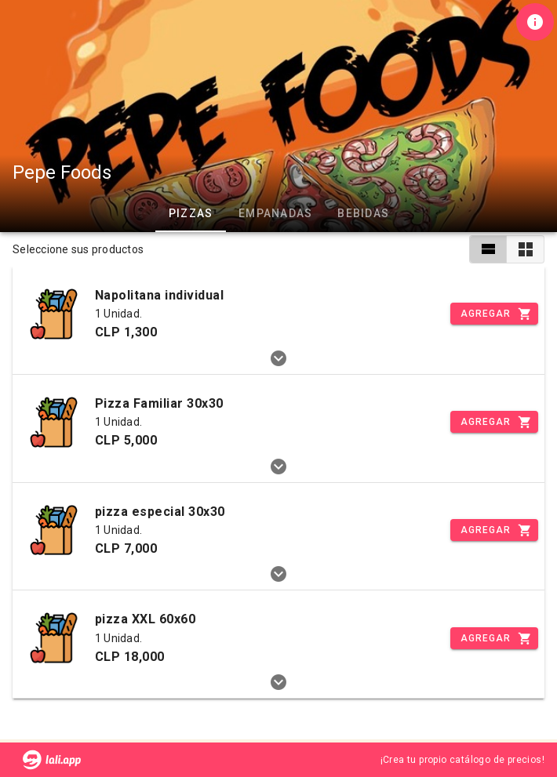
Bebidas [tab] (363, 213)
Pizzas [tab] (191, 213)
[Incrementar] (494, 314)
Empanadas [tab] (275, 213)
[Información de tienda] (535, 22)
